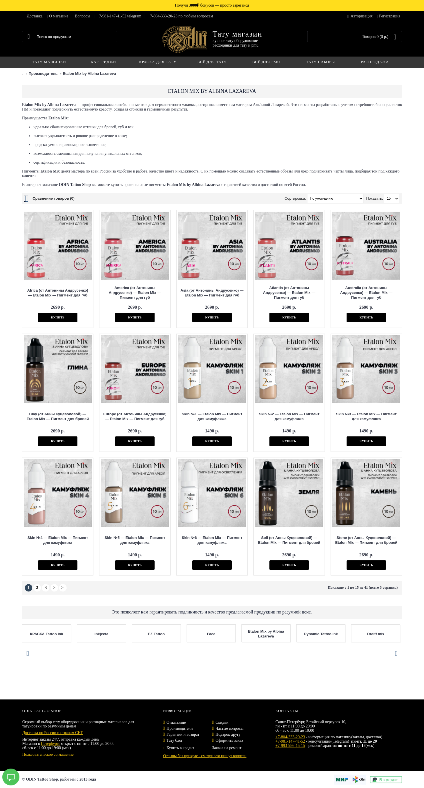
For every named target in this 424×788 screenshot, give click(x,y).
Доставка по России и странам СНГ (52, 733)
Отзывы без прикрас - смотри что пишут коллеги (204, 756)
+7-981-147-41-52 (290, 741)
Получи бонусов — (212, 5)
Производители (180, 728)
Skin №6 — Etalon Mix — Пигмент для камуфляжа (212, 540)
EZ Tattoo (156, 634)
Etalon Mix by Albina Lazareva (89, 73)
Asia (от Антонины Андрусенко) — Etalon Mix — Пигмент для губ (212, 292)
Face (211, 634)
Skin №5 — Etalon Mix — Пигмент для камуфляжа (135, 540)
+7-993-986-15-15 (290, 745)
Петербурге (50, 743)
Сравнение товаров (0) (54, 198)
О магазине (176, 722)
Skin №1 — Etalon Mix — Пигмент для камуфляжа (212, 416)
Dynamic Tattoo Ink (321, 634)
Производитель (43, 73)
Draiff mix (375, 634)
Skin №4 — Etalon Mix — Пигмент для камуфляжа (57, 540)
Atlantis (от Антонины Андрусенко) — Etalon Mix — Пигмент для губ (289, 293)
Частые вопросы (229, 728)
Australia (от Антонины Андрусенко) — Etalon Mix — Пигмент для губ (366, 293)
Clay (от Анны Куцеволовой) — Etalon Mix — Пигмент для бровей (58, 416)
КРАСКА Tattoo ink (46, 634)
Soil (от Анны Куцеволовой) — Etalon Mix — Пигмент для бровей (289, 540)
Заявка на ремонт (226, 748)
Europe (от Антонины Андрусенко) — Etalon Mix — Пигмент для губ (134, 416)
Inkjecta (101, 634)
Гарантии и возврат (183, 734)
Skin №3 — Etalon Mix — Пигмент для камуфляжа (366, 416)
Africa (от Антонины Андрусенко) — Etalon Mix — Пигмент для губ (57, 292)
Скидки (221, 722)
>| (62, 588)
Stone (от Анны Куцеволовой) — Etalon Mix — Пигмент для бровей (366, 540)
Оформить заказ (229, 740)
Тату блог (175, 740)
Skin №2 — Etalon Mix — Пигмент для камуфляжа (289, 416)
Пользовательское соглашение (48, 754)
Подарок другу (228, 734)
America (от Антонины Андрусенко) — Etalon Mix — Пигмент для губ (135, 293)
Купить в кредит (178, 748)
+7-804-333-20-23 (290, 737)
